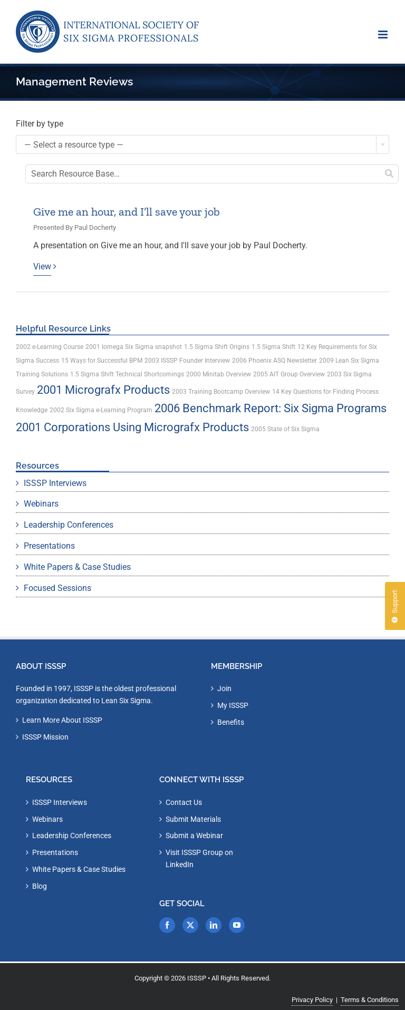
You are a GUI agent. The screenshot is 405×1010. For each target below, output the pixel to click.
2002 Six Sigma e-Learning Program (101, 410)
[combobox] (202, 144)
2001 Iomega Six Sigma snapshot (133, 347)
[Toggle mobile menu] (383, 34)
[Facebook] (167, 925)
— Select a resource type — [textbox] (73, 145)
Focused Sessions (57, 588)
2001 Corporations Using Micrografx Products (132, 427)
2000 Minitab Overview (218, 374)
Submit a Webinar (194, 835)
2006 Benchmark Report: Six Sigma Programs (271, 408)
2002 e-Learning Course (49, 347)
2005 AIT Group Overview (289, 374)
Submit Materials (193, 819)
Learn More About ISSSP (62, 720)
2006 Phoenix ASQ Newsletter (274, 360)
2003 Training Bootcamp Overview (221, 391)
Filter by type (39, 124)
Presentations (49, 546)
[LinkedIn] (213, 925)
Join (224, 688)
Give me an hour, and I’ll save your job (126, 212)
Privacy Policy (312, 1000)
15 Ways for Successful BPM (101, 360)
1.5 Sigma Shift (273, 347)
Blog (39, 886)
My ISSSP (232, 705)
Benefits (230, 722)
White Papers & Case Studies (77, 567)
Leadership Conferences (68, 525)
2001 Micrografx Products (103, 389)
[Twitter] (190, 925)
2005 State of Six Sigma (285, 429)
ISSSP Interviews (55, 483)
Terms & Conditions (370, 1000)
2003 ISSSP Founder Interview (187, 360)
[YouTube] (237, 925)
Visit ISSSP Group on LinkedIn (199, 858)
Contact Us (184, 802)
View (42, 266)
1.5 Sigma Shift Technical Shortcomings (127, 374)
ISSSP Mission (45, 737)
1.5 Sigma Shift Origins (216, 347)
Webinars (41, 504)
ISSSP (196, 978)
